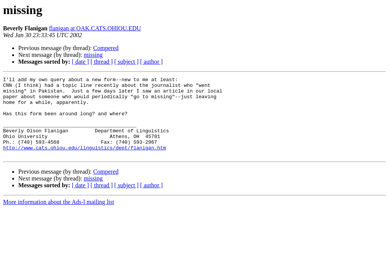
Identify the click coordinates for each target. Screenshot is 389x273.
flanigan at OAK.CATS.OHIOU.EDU (95, 28)
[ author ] (151, 61)
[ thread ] (101, 61)
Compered (106, 48)
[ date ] (80, 61)
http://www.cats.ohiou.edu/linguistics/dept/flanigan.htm (84, 162)
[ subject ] (126, 61)
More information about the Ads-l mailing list (58, 218)
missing (93, 55)
